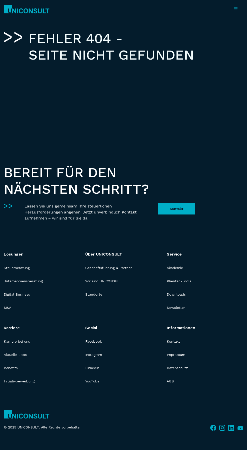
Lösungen (14, 254)
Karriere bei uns (17, 341)
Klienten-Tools (179, 281)
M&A (7, 308)
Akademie (175, 268)
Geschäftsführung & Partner (108, 268)
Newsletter (176, 308)
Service (174, 254)
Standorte (93, 294)
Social (91, 327)
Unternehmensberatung (23, 281)
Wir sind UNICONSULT (103, 281)
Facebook (93, 341)
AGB (170, 381)
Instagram (93, 355)
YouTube (92, 381)
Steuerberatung (17, 268)
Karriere (12, 327)
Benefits (11, 368)
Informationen (181, 327)
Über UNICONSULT (103, 254)
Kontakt (176, 209)
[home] (27, 9)
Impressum (176, 355)
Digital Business (17, 294)
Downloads (176, 294)
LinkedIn (92, 368)
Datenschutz (177, 368)
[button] (235, 9)
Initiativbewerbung (19, 381)
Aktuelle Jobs (15, 355)
